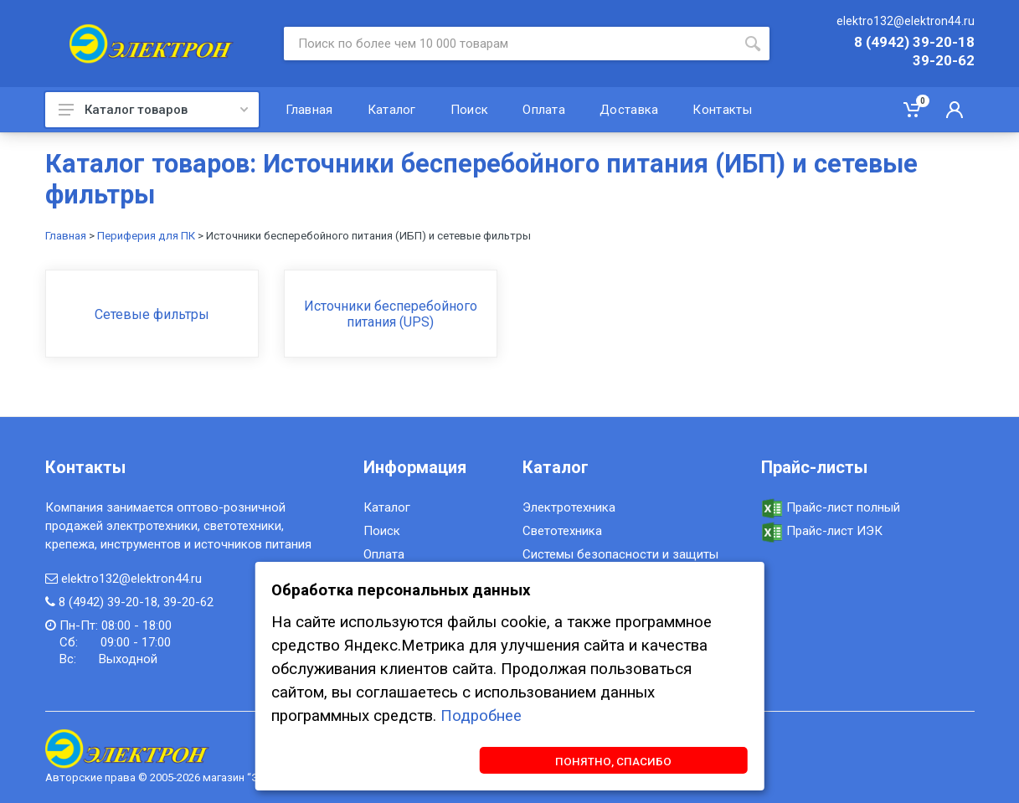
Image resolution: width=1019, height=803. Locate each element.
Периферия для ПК (146, 235)
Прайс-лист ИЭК (822, 530)
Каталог (386, 507)
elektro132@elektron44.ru (905, 21)
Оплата (383, 554)
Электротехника (568, 507)
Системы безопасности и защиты (620, 554)
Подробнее (481, 714)
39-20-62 (944, 61)
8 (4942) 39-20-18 (914, 42)
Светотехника (562, 530)
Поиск (381, 530)
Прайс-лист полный (830, 507)
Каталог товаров (153, 109)
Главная (65, 235)
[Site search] (510, 43)
